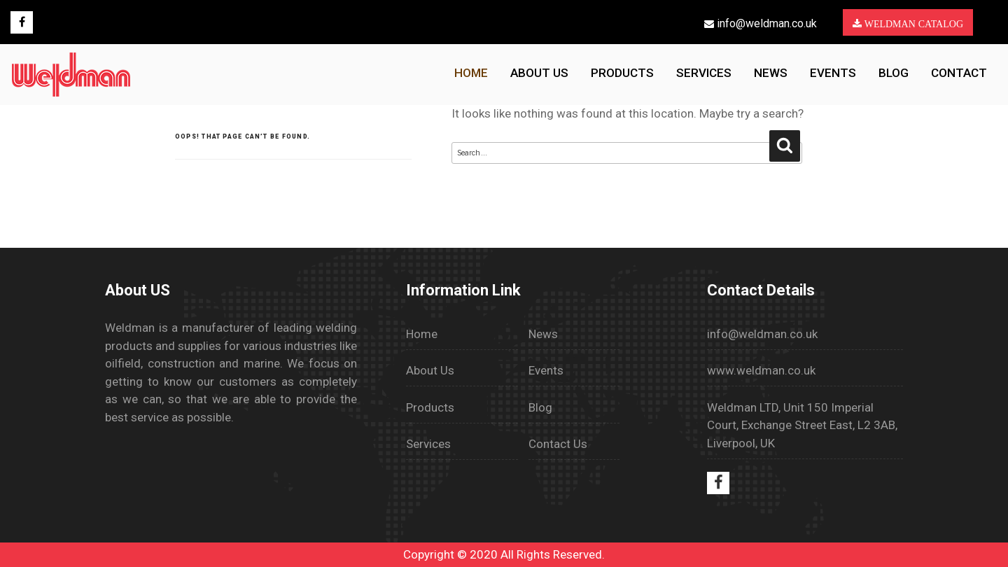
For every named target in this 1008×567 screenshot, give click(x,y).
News (771, 73)
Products (622, 73)
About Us (430, 370)
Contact (959, 73)
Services (704, 73)
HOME (471, 73)
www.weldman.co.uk (761, 370)
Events (833, 73)
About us (539, 73)
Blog (893, 73)
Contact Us (557, 444)
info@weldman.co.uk (760, 23)
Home (422, 334)
